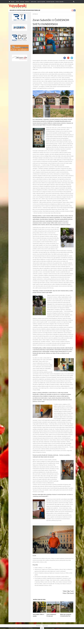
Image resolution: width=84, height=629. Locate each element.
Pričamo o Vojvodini (59, 1)
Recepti (12, 1)
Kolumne (27, 1)
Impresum (45, 625)
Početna (38, 625)
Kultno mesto (33, 1)
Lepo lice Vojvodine (41, 1)
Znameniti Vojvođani (50, 1)
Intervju (17, 1)
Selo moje (22, 1)
